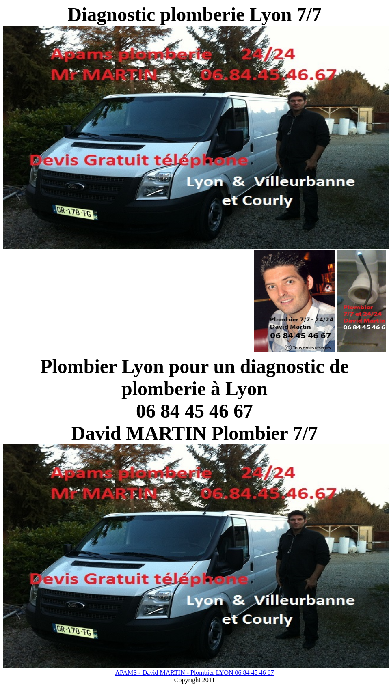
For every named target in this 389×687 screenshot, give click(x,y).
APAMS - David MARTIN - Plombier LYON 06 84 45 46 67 (194, 672)
